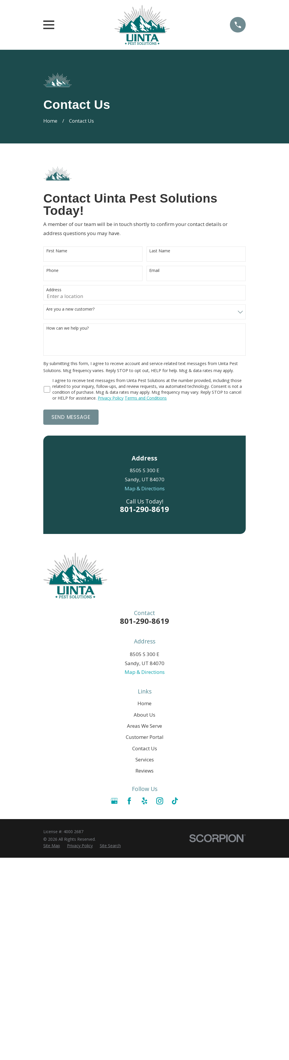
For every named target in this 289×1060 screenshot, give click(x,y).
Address (53, 289)
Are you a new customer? (70, 309)
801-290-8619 (144, 509)
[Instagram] (159, 800)
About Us (144, 714)
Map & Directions (145, 488)
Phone (52, 270)
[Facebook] (129, 800)
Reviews (144, 770)
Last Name (159, 251)
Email (154, 270)
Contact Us (144, 748)
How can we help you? (67, 328)
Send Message (70, 417)
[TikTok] (174, 800)
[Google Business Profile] (114, 800)
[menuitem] (51, 846)
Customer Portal (145, 737)
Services (144, 759)
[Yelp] (144, 800)
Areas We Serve (144, 725)
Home (144, 703)
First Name (56, 251)
